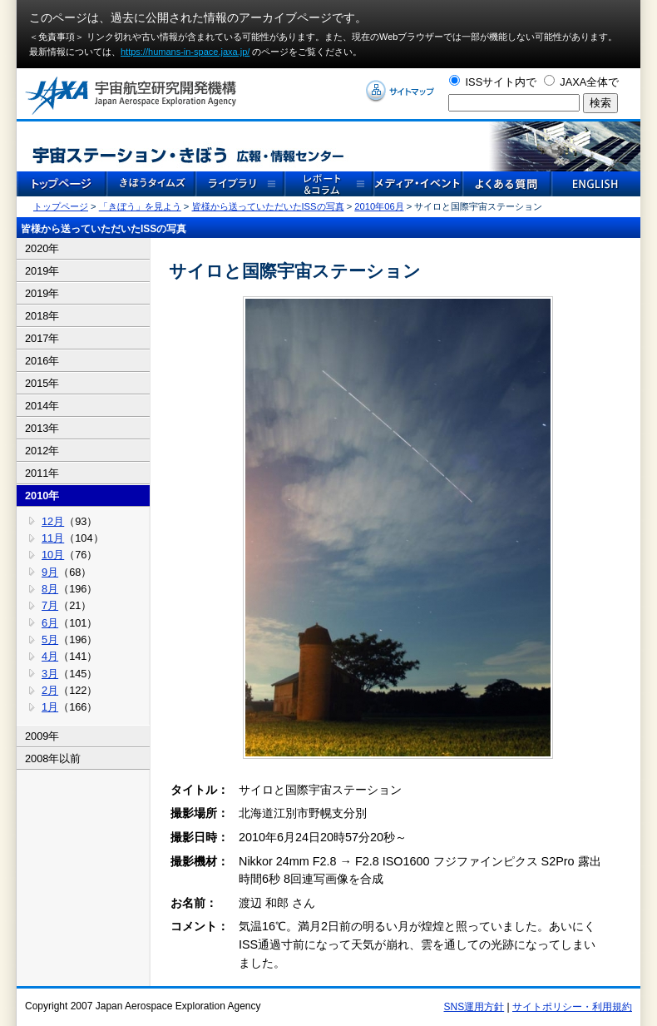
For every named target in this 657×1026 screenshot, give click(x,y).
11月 (53, 538)
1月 (50, 707)
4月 (50, 656)
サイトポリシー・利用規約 (572, 1007)
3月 (50, 673)
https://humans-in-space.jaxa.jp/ (185, 52)
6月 (50, 623)
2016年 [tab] (42, 360)
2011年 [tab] (42, 473)
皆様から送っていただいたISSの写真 (268, 206)
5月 (50, 639)
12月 (53, 521)
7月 (50, 605)
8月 (50, 588)
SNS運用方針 (474, 1007)
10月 (53, 554)
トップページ (60, 206)
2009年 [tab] (42, 736)
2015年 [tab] (42, 383)
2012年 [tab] (42, 450)
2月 (50, 690)
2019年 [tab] (42, 271)
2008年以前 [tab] (53, 758)
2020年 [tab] (42, 248)
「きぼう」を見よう (140, 206)
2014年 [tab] (42, 405)
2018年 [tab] (42, 316)
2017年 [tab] (42, 338)
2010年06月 (378, 206)
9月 (50, 572)
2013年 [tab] (42, 428)
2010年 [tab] (42, 495)
